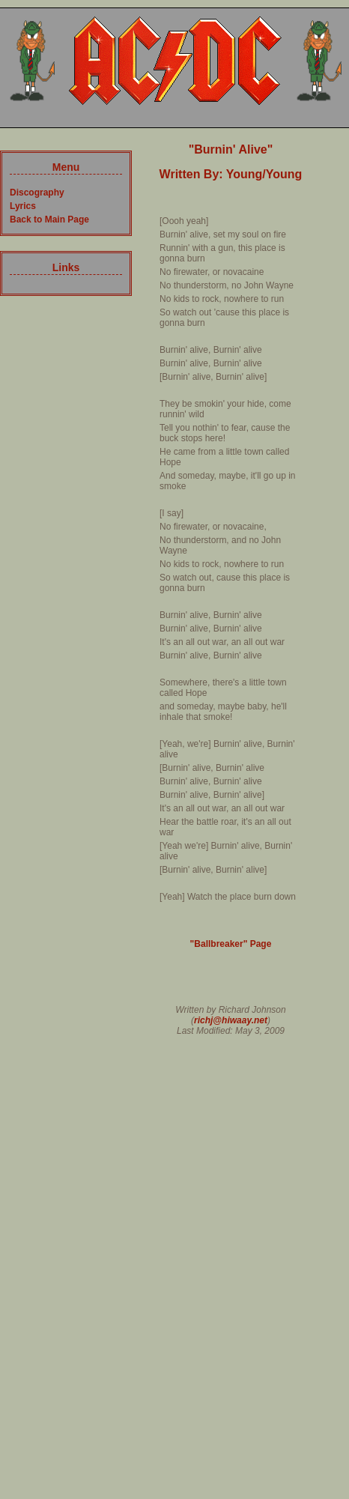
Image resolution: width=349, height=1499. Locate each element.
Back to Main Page (49, 219)
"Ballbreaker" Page (231, 944)
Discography (37, 192)
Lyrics (23, 206)
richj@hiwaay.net (230, 1020)
